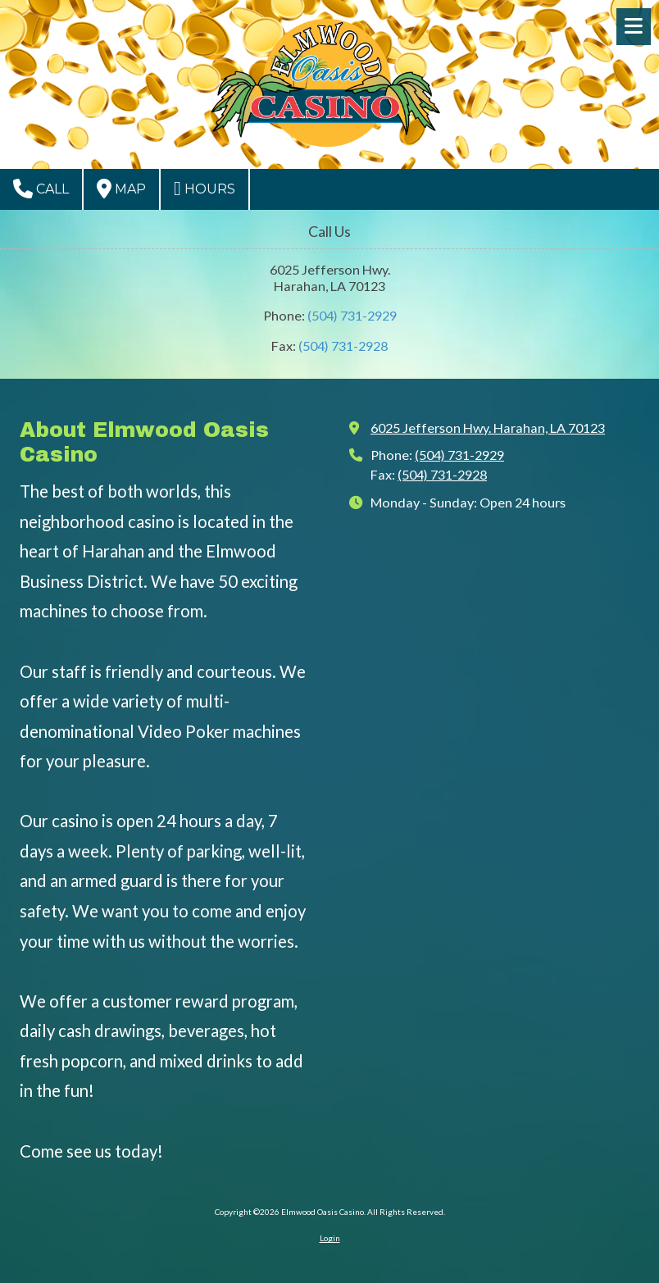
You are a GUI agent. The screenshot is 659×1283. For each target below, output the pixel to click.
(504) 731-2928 (343, 345)
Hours (204, 188)
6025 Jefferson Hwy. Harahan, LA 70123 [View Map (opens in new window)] (487, 427)
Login (330, 1238)
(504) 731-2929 (352, 315)
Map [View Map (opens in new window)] (121, 188)
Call (41, 188)
